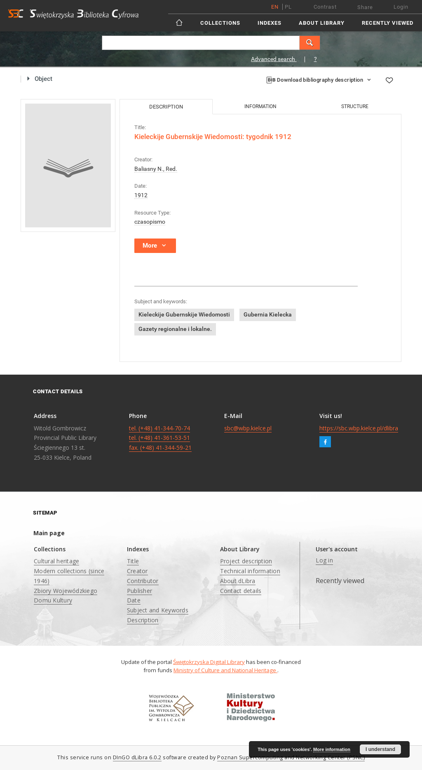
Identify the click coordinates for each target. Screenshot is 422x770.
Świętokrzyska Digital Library (209, 662)
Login (401, 7)
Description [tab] (166, 107)
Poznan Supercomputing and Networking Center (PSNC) (291, 757)
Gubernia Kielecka (268, 314)
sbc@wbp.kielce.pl (248, 428)
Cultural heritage (56, 561)
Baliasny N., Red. (155, 168)
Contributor (143, 581)
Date (134, 600)
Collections (220, 23)
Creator (137, 571)
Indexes (269, 23)
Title (133, 561)
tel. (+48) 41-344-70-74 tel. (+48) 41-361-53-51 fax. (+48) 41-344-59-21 (160, 438)
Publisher (139, 591)
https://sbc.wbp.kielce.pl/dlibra (358, 428)
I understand (380, 749)
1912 (141, 195)
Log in (324, 560)
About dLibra (238, 581)
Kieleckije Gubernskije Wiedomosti (184, 314)
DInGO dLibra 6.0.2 (137, 757)
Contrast (325, 7)
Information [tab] (260, 106)
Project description (246, 561)
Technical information (250, 571)
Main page (49, 533)
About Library (322, 23)
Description (143, 620)
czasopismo (149, 221)
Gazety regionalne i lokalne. (175, 329)
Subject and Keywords (157, 610)
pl (288, 7)
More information (331, 749)
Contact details (241, 591)
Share (365, 7)
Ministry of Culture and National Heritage (225, 670)
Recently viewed (387, 23)
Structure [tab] (354, 106)
